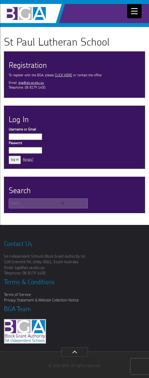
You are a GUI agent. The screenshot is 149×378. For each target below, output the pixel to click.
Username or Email (22, 129)
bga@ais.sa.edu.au (31, 83)
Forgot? (28, 159)
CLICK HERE (63, 75)
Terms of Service (17, 295)
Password (15, 143)
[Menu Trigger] (134, 11)
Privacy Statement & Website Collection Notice (41, 300)
